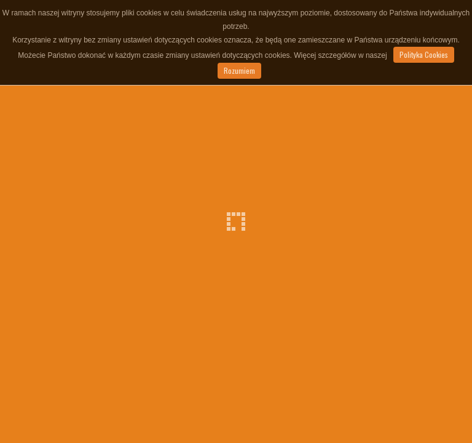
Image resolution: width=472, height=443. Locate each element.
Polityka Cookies (423, 54)
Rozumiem (239, 70)
